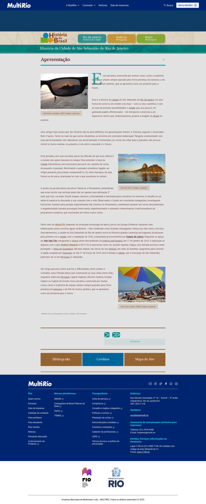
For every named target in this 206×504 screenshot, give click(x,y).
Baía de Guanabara (63, 248)
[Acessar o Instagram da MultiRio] (155, 383)
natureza (57, 289)
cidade (115, 99)
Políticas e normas (102, 413)
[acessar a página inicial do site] (19, 5)
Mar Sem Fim (50, 240)
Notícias (103, 5)
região (63, 236)
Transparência (99, 393)
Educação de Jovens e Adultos (64, 314)
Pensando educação (37, 436)
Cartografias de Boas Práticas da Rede (69, 405)
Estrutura (32, 403)
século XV (60, 224)
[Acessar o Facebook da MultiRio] (166, 383)
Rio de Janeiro (147, 99)
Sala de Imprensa (119, 5)
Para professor (35, 417)
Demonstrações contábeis (105, 422)
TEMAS (59, 415)
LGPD (96, 436)
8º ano (50, 314)
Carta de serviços (101, 399)
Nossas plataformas (65, 393)
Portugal (64, 256)
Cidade (44, 164)
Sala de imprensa (36, 408)
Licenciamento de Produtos (36, 442)
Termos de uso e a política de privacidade (105, 442)
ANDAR (59, 399)
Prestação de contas (103, 417)
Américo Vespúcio (69, 244)
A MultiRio (72, 5)
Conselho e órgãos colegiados (107, 408)
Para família (34, 427)
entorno (113, 248)
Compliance (99, 403)
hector (58, 411)
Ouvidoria (135, 410)
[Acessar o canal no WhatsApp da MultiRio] (171, 383)
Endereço (135, 393)
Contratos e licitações (103, 427)
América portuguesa (112, 240)
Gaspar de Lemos (134, 236)
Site (30, 393)
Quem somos (34, 399)
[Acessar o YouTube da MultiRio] (150, 383)
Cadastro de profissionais (105, 432)
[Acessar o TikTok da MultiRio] (160, 383)
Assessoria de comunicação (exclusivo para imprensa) (153, 424)
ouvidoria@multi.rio (139, 415)
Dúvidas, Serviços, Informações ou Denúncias (148, 440)
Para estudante (35, 422)
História (44, 314)
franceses (67, 252)
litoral (75, 240)
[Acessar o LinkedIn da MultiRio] (176, 383)
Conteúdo (89, 5)
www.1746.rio (143, 452)
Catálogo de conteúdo (38, 413)
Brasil (156, 115)
